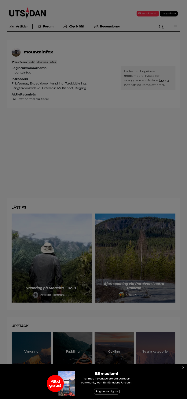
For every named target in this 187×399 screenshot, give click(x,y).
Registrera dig (105, 391)
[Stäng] (183, 367)
